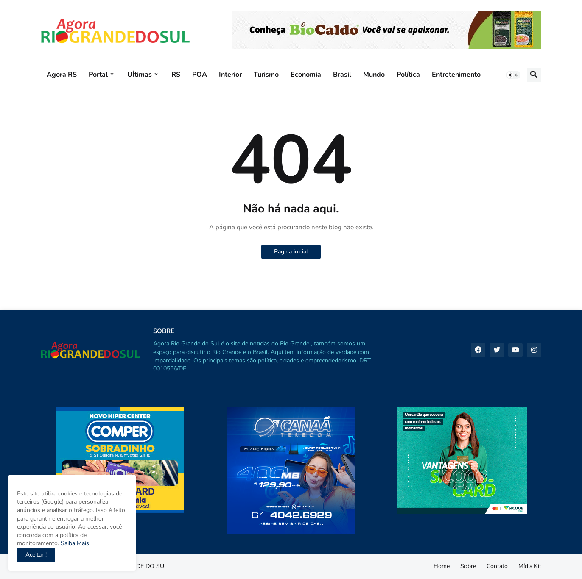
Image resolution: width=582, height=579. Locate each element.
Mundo (374, 74)
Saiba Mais (74, 543)
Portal (98, 74)
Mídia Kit (529, 566)
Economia (306, 74)
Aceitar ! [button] (36, 555)
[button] (513, 75)
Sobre (468, 566)
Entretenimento (456, 74)
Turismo (266, 74)
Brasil (342, 74)
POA (199, 74)
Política (408, 74)
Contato (497, 566)
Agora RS (62, 74)
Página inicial (291, 252)
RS (175, 74)
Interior (230, 74)
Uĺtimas (139, 74)
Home (442, 566)
